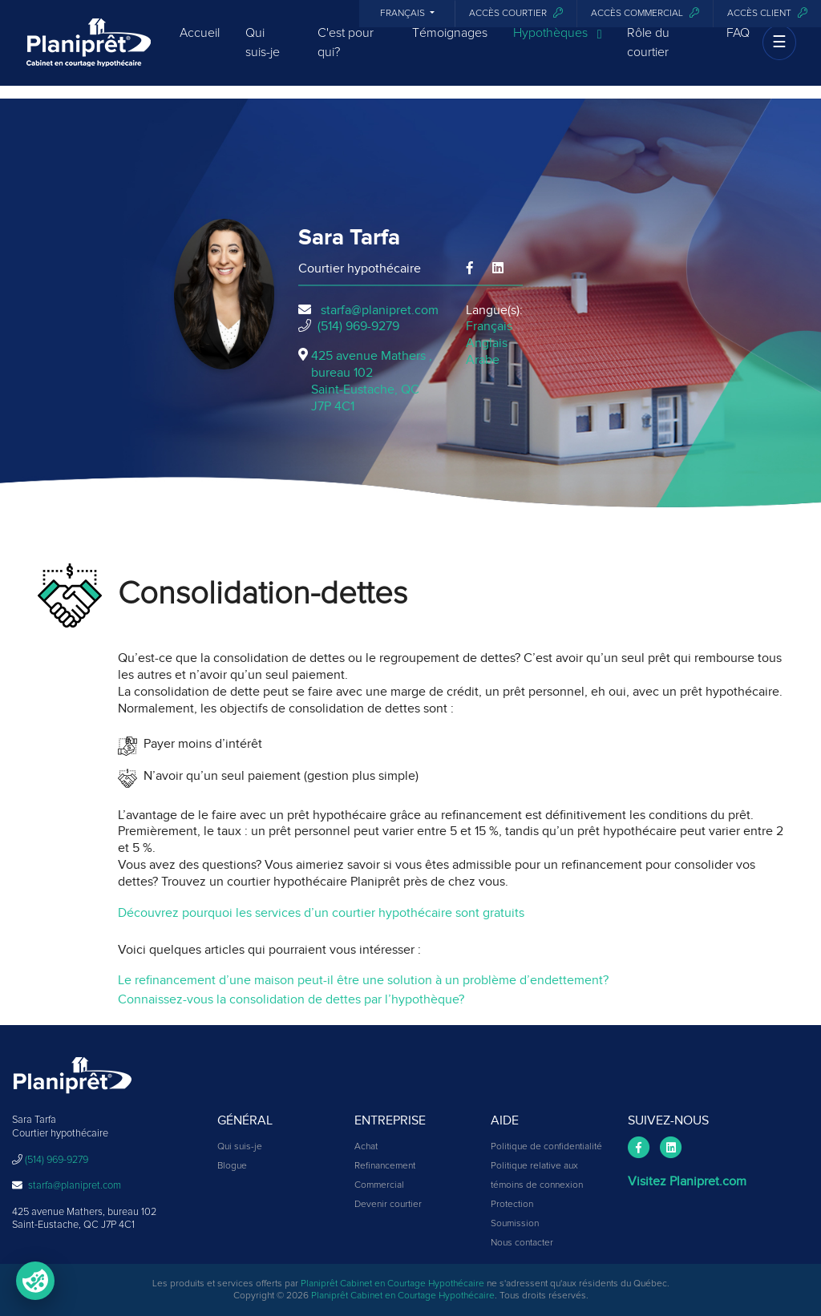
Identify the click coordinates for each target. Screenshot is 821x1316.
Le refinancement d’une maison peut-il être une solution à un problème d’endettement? (363, 980)
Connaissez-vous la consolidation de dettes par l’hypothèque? (291, 999)
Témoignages (449, 44)
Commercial (379, 1185)
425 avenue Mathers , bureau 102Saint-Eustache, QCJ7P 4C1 (371, 381)
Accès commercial (645, 13)
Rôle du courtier (648, 54)
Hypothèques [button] (557, 45)
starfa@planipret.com (380, 310)
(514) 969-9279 (358, 326)
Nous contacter (522, 1243)
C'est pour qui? (345, 54)
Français (403, 13)
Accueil (200, 44)
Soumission (515, 1224)
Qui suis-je (262, 54)
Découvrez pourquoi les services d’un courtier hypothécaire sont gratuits (321, 913)
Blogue (232, 1166)
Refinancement (384, 1166)
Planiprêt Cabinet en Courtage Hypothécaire (392, 1284)
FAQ (738, 44)
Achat (366, 1147)
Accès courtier (516, 13)
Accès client (767, 13)
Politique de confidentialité (546, 1147)
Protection (512, 1204)
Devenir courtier (388, 1204)
